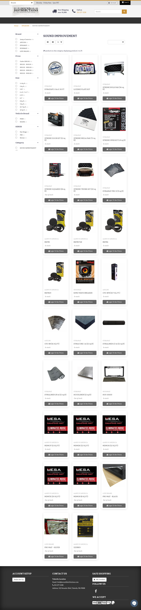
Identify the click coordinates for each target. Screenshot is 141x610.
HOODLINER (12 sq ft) (82, 395)
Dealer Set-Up (19, 579)
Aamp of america (26, 39)
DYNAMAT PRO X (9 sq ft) (113, 191)
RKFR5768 (78, 242)
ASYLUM (23, 42)
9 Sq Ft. (22, 104)
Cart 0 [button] (125, 2)
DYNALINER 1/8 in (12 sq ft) (55, 395)
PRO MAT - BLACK (110, 496)
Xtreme (22, 138)
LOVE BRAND (24, 51)
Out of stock (49, 195)
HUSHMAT (24, 48)
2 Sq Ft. (22, 86)
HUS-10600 (107, 395)
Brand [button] (26, 34)
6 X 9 (22, 95)
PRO (21, 135)
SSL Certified (99, 579)
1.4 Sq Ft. (23, 83)
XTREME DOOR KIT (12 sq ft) (55, 139)
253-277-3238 (81, 12)
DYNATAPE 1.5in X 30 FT (54, 89)
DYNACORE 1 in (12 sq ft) (84, 344)
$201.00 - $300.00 (26, 70)
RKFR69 (48, 293)
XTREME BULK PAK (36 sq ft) (113, 88)
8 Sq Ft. (22, 101)
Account (112, 3)
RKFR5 (47, 242)
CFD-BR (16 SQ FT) (52, 344)
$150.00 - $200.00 (26, 67)
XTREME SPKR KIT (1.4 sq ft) (114, 140)
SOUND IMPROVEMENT (28, 148)
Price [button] (26, 56)
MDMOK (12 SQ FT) (110, 446)
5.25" (22, 89)
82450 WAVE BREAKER (83, 293)
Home (16, 26)
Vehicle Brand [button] (26, 114)
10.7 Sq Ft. (23, 107)
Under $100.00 (25, 61)
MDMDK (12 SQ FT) (81, 446)
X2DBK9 (77, 547)
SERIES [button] (26, 127)
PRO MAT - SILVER (52, 547)
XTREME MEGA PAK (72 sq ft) (84, 139)
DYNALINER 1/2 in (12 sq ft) (114, 344)
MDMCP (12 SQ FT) (52, 446)
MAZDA (22, 122)
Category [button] (26, 143)
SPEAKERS (25, 26)
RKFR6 (105, 242)
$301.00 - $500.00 (26, 73)
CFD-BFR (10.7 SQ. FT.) (111, 293)
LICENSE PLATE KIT (82, 89)
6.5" (21, 98)
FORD (22, 119)
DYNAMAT (23, 45)
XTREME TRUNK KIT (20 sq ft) (85, 190)
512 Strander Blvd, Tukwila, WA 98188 (72, 588)
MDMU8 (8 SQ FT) (81, 496)
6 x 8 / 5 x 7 (24, 92)
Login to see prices (56, 98)
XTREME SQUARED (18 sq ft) (55, 190)
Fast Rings (23, 132)
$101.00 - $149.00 (25, 64)
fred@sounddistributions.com (67, 582)
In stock (47, 93)
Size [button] (26, 78)
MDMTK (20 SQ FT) (52, 496)
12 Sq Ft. (23, 110)
